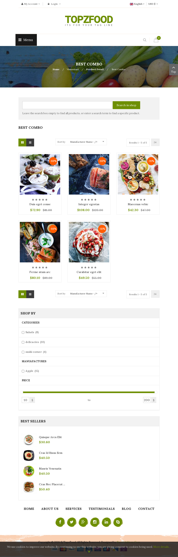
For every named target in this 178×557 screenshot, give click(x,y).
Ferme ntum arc (39, 272)
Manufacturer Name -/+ (83, 141)
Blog (126, 509)
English (137, 3)
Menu (26, 40)
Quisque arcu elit (50, 437)
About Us (49, 509)
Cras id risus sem (50, 453)
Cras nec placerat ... (52, 484)
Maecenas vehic (138, 204)
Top (173, 69)
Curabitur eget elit (89, 272)
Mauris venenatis (50, 468)
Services (73, 509)
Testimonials (102, 509)
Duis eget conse (40, 204)
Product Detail (95, 69)
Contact (146, 509)
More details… (162, 547)
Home (56, 69)
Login (54, 3)
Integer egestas (88, 204)
